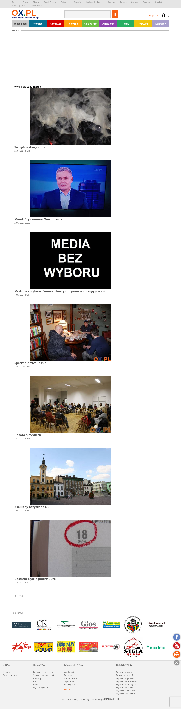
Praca (125, 24)
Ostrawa (134, 2)
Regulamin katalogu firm (127, 684)
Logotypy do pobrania (43, 672)
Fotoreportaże (70, 678)
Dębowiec (65, 2)
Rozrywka (143, 24)
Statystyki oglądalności (43, 675)
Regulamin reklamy (124, 687)
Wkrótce (37, 24)
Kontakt (36, 684)
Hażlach (89, 2)
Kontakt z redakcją (10, 675)
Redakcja (6, 672)
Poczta (67, 689)
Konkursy (160, 24)
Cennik (36, 681)
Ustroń (15, 6)
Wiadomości (20, 24)
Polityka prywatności (125, 675)
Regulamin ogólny (124, 672)
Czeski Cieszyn (50, 2)
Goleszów (77, 2)
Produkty (37, 678)
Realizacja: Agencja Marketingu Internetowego (90, 699)
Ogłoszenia (108, 24)
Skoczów (146, 2)
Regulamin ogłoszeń (125, 678)
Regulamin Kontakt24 (125, 693)
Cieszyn (36, 2)
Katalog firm (90, 24)
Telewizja (73, 24)
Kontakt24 (55, 24)
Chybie (25, 2)
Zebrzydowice (36, 6)
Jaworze (123, 2)
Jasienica (111, 2)
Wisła (24, 6)
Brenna (15, 2)
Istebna (100, 2)
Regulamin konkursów (126, 690)
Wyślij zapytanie (40, 687)
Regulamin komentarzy (126, 681)
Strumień (158, 2)
